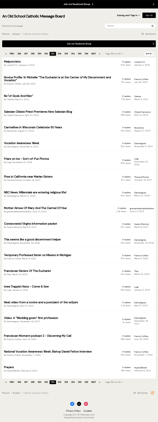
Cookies (87, 410)
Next (93, 53)
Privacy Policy (73, 410)
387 (26, 53)
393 (66, 53)
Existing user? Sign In (128, 15)
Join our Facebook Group (76, 4)
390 (46, 53)
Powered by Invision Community (79, 417)
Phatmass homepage (12, 26)
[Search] (119, 26)
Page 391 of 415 (114, 53)
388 (32, 53)
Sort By (149, 54)
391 (53, 53)
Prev (12, 53)
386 (19, 53)
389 (39, 53)
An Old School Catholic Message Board (33, 16)
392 (59, 53)
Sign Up (149, 15)
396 (86, 53)
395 (79, 53)
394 (73, 53)
